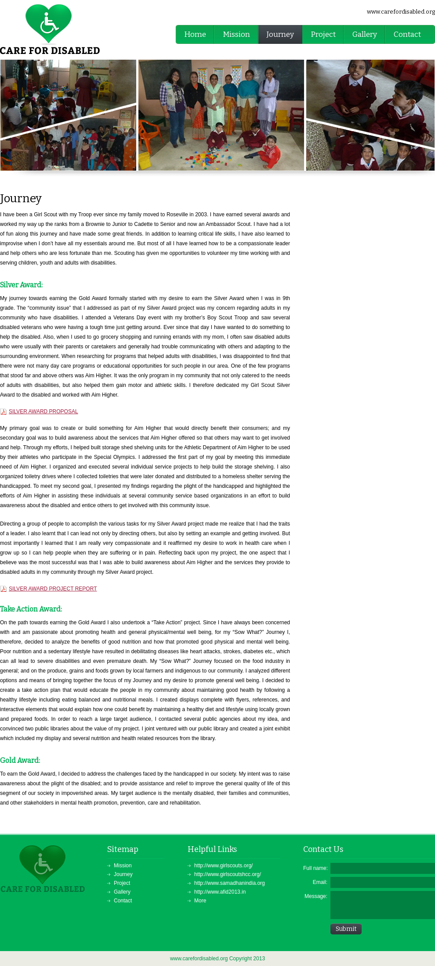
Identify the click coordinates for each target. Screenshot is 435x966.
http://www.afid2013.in (220, 892)
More (200, 901)
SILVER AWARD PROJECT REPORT (53, 589)
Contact (407, 34)
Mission (236, 34)
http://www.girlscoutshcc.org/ (227, 874)
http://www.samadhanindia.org (229, 883)
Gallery (364, 34)
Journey (280, 34)
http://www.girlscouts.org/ (223, 865)
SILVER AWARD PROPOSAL (43, 411)
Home (195, 34)
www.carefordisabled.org (401, 11)
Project (323, 34)
